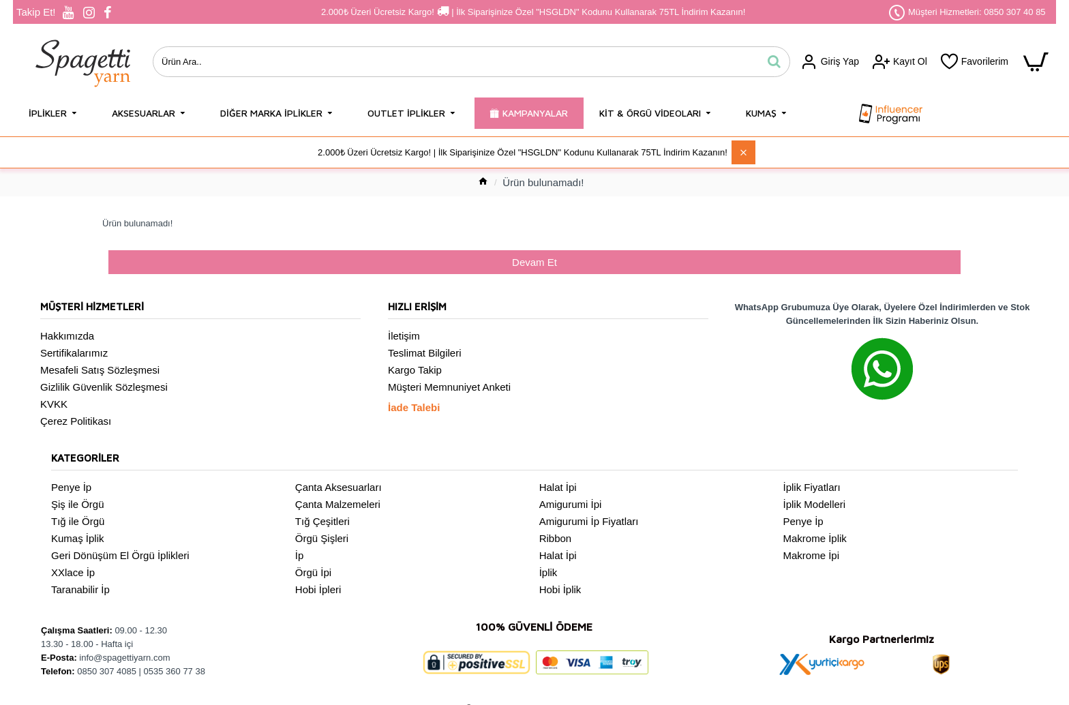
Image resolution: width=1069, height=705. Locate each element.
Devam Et (534, 263)
